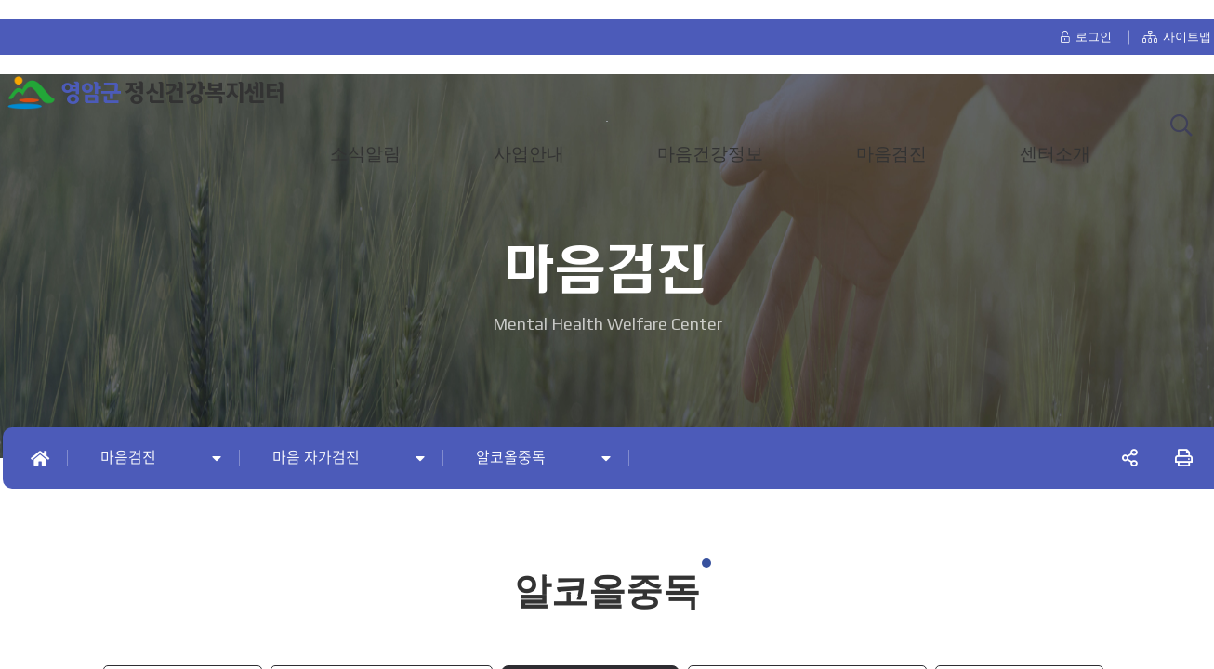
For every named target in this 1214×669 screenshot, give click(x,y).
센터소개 (1055, 137)
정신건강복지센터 (172, 77)
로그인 (1085, 20)
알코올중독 (511, 457)
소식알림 (365, 137)
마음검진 (891, 137)
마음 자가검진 (316, 457)
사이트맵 (1176, 20)
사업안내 (529, 137)
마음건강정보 (710, 137)
